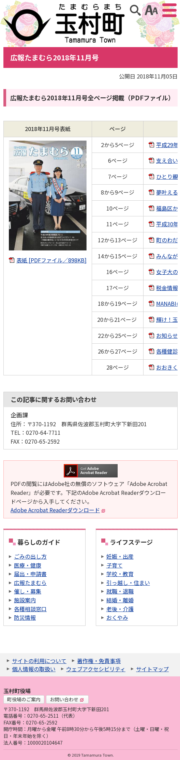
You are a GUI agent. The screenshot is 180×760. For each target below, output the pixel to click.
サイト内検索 (135, 10)
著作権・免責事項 (99, 661)
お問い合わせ (67, 699)
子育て (114, 565)
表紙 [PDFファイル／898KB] (51, 260)
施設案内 (25, 600)
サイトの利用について (39, 661)
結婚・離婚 (120, 600)
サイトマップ (152, 669)
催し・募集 (27, 591)
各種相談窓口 (30, 609)
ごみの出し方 (30, 556)
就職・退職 (120, 591)
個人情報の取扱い (34, 669)
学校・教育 (120, 574)
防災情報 (25, 617)
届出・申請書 (30, 574)
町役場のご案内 (24, 699)
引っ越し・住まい (128, 582)
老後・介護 (120, 609)
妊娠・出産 (120, 556)
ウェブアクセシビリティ (95, 669)
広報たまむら (30, 582)
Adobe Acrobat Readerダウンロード (58, 510)
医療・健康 (27, 565)
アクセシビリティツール (151, 10)
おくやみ (117, 617)
